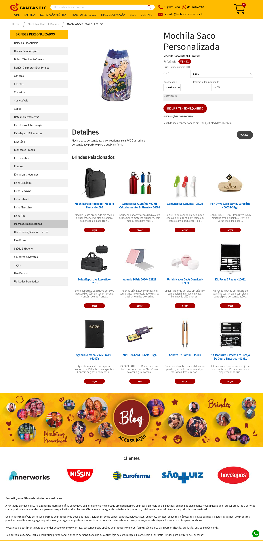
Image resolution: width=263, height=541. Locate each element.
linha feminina (22, 191)
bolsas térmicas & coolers (29, 59)
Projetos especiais (83, 14)
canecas (19, 76)
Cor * (166, 73)
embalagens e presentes (28, 133)
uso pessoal (21, 273)
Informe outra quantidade (206, 82)
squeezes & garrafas (26, 257)
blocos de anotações (26, 51)
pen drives (20, 240)
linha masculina (23, 207)
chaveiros (19, 92)
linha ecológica (23, 182)
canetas (19, 84)
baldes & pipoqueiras (26, 43)
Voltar (244, 135)
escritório (19, 141)
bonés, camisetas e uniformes (31, 67)
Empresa (29, 14)
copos (17, 108)
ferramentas (21, 158)
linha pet (19, 215)
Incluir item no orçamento (185, 108)
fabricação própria (24, 150)
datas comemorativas (26, 117)
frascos (18, 166)
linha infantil (21, 199)
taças (17, 265)
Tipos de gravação (113, 14)
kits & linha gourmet (26, 174)
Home (16, 14)
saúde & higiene (23, 248)
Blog (132, 14)
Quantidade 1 (170, 82)
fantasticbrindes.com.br (183, 14)
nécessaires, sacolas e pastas (31, 232)
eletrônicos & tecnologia (28, 125)
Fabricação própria (53, 14)
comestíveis (21, 100)
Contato (146, 14)
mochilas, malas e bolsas (28, 224)
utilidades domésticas (27, 281)
